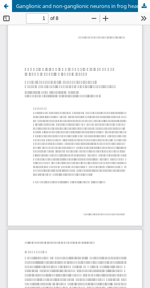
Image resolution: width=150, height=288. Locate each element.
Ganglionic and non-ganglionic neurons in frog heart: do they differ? (83, 6)
